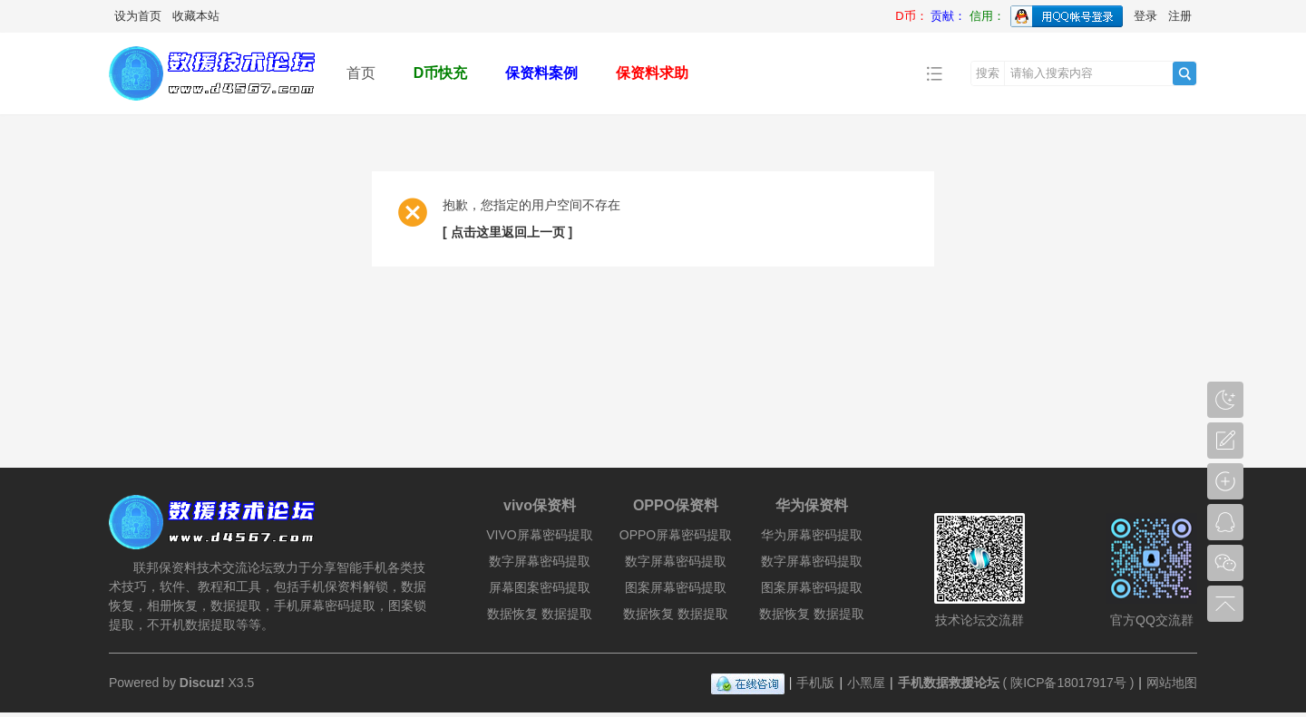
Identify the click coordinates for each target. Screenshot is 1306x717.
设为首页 (137, 16)
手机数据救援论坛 (948, 682)
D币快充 (441, 73)
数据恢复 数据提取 (539, 613)
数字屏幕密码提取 (539, 561)
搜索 (987, 73)
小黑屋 (866, 682)
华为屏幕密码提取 (812, 535)
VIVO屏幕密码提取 (539, 535)
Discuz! (202, 682)
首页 (360, 73)
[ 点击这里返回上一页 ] (507, 232)
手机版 (815, 682)
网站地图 (1171, 682)
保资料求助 (652, 73)
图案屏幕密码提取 (675, 587)
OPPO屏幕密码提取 (675, 535)
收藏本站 (195, 16)
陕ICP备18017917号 (1068, 682)
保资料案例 (541, 73)
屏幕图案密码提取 (539, 587)
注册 (1180, 16)
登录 (1145, 16)
